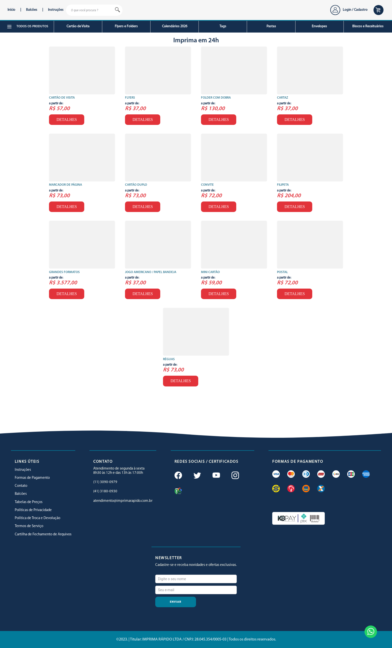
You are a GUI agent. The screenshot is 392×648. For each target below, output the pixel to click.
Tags (223, 26)
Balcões (31, 10)
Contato (21, 486)
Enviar (176, 601)
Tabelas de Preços (28, 502)
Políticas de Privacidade (33, 510)
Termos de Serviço (29, 526)
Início (11, 10)
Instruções (56, 10)
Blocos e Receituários (368, 26)
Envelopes (319, 26)
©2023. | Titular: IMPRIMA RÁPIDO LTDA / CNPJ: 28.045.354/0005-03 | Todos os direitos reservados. (196, 639)
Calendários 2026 (174, 26)
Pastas (271, 26)
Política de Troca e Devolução (37, 518)
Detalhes (66, 119)
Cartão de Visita (78, 26)
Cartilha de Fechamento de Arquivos (43, 534)
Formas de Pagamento (32, 478)
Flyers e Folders (126, 26)
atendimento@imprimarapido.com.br (122, 501)
